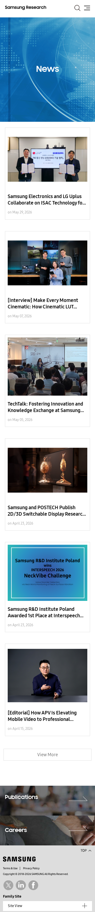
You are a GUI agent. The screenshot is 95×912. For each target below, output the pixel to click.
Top (86, 850)
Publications (21, 797)
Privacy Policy (31, 868)
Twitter (8, 885)
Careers (16, 830)
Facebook (33, 885)
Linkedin (20, 885)
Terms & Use (10, 868)
